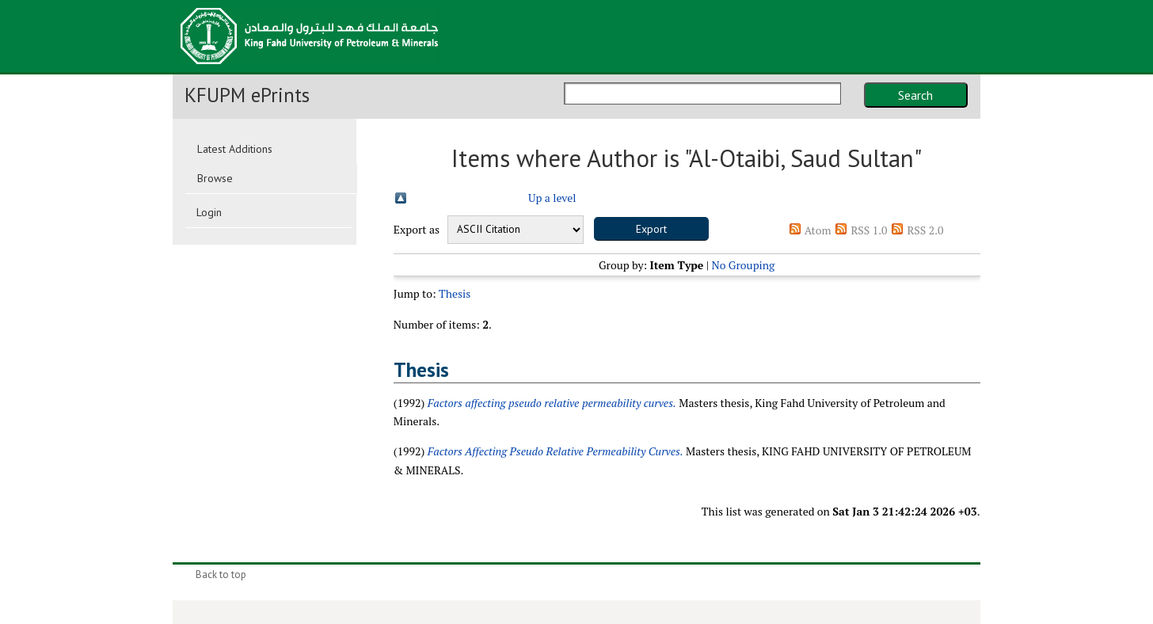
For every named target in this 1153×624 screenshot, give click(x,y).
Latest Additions (234, 149)
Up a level (552, 197)
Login (209, 212)
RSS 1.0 (868, 230)
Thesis (454, 293)
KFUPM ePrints (247, 95)
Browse (215, 178)
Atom (818, 230)
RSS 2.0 (925, 230)
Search (915, 95)
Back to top (221, 574)
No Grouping (742, 264)
